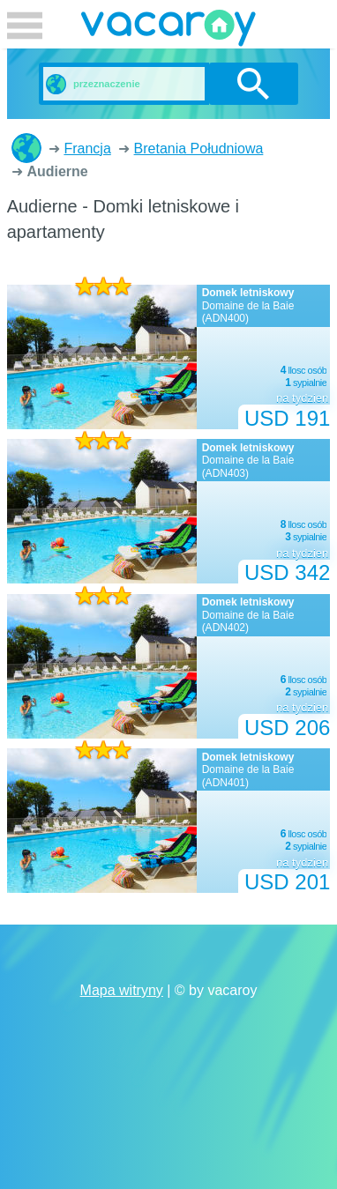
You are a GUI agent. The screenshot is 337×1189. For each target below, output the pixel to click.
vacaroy (168, 31)
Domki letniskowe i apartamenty (26, 148)
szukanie (253, 84)
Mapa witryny (121, 990)
